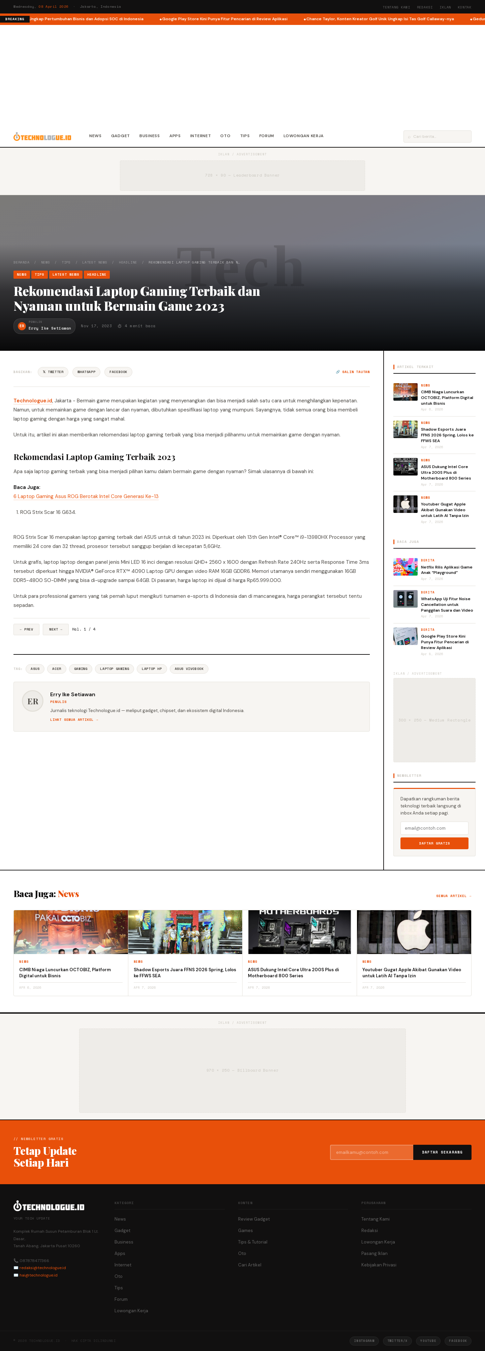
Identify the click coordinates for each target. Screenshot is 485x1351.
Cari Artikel (249, 1265)
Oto (225, 136)
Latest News (94, 262)
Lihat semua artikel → (74, 719)
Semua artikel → (454, 895)
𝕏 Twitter (53, 371)
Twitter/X (397, 1341)
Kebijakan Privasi (378, 1265)
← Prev (26, 629)
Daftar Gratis (434, 843)
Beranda (21, 262)
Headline (128, 262)
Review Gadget (254, 1219)
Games (245, 1230)
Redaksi (425, 7)
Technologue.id (32, 400)
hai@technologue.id (39, 1275)
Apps (175, 136)
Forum (266, 136)
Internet (200, 136)
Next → (55, 629)
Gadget (120, 136)
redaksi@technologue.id (43, 1267)
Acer (56, 668)
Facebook (118, 371)
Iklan (445, 7)
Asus (35, 668)
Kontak (465, 7)
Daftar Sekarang (442, 1152)
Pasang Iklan (374, 1253)
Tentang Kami (396, 7)
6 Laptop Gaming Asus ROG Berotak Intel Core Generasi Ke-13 (86, 496)
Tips (245, 136)
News (95, 136)
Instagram (364, 1341)
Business (149, 136)
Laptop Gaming (114, 668)
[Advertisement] (242, 75)
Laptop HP (152, 668)
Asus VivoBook (189, 668)
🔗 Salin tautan (353, 371)
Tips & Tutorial (252, 1242)
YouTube (428, 1341)
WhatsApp (86, 371)
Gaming (81, 668)
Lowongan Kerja (304, 136)
